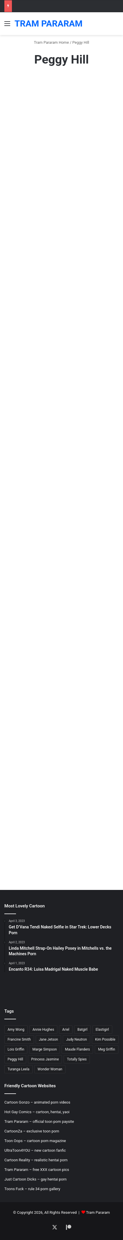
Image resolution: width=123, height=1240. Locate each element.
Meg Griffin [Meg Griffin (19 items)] (106, 1049)
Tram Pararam (98, 1212)
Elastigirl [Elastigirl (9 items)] (102, 1030)
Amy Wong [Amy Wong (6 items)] (16, 1030)
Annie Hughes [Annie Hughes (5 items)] (43, 1030)
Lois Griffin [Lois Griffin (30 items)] (16, 1049)
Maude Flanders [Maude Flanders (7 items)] (77, 1049)
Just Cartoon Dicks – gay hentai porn (35, 1179)
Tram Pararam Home (51, 42)
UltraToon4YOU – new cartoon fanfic (35, 1150)
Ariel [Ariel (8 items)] (65, 1030)
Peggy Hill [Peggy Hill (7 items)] (15, 1059)
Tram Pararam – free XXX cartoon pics (36, 1169)
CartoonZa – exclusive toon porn (31, 1131)
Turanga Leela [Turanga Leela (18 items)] (18, 1069)
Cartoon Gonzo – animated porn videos (37, 1102)
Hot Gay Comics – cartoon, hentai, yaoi (36, 1112)
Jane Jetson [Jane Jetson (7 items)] (48, 1039)
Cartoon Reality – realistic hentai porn (35, 1160)
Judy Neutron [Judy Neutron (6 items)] (76, 1039)
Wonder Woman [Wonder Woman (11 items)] (50, 1069)
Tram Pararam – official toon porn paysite (39, 1121)
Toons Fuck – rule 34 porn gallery (32, 1189)
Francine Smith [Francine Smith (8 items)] (19, 1039)
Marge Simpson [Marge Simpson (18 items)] (44, 1049)
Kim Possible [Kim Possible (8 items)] (105, 1039)
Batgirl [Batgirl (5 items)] (82, 1030)
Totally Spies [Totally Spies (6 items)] (77, 1059)
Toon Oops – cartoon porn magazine (35, 1141)
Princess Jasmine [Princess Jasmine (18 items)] (45, 1059)
